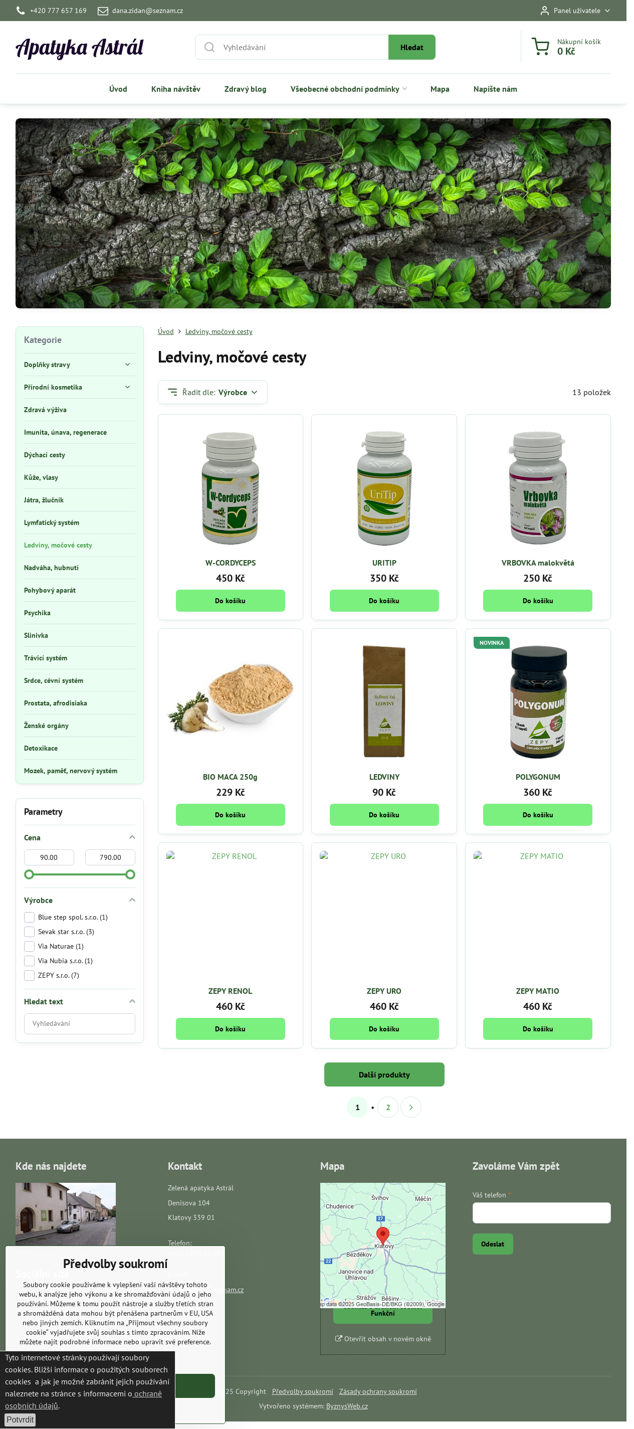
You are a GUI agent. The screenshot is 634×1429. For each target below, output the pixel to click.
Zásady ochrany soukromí (378, 1391)
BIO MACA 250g (230, 777)
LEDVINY (384, 777)
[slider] (29, 874)
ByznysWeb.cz (347, 1405)
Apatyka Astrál (79, 47)
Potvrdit (20, 1419)
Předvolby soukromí (302, 1391)
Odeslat (492, 1243)
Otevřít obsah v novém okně (383, 1338)
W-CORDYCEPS (230, 563)
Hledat (412, 47)
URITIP (384, 563)
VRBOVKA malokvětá (538, 563)
